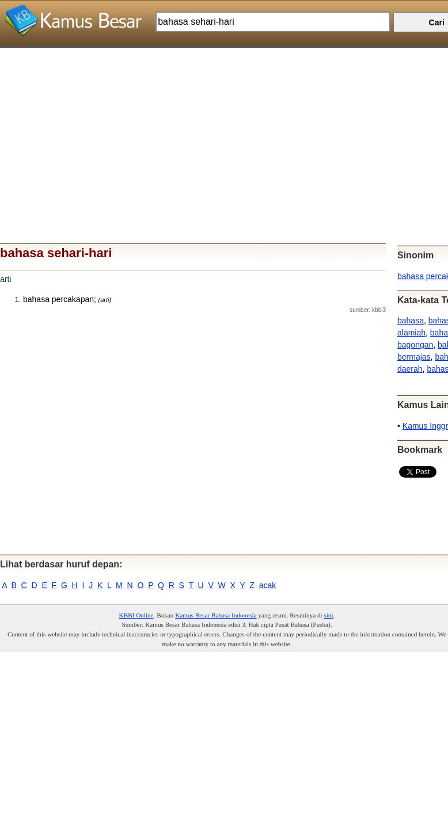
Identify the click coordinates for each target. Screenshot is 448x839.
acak (267, 585)
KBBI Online (136, 615)
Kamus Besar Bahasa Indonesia (215, 615)
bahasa (410, 320)
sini (328, 615)
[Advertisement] (219, 128)
